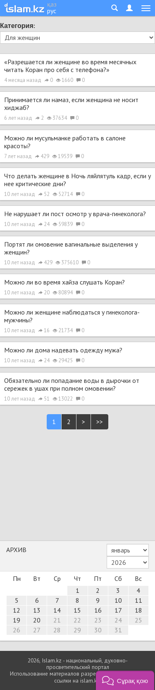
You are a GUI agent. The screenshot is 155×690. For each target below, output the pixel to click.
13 (37, 610)
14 (57, 610)
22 (77, 620)
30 (98, 630)
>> (99, 421)
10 (118, 600)
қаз (52, 4)
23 (98, 620)
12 (16, 610)
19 (16, 620)
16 (98, 610)
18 (138, 610)
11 (138, 600)
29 (77, 630)
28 (57, 630)
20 (37, 620)
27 (37, 630)
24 (118, 620)
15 (77, 610)
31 (118, 630)
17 (118, 610)
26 (16, 630)
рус (51, 11)
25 (138, 620)
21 (57, 620)
